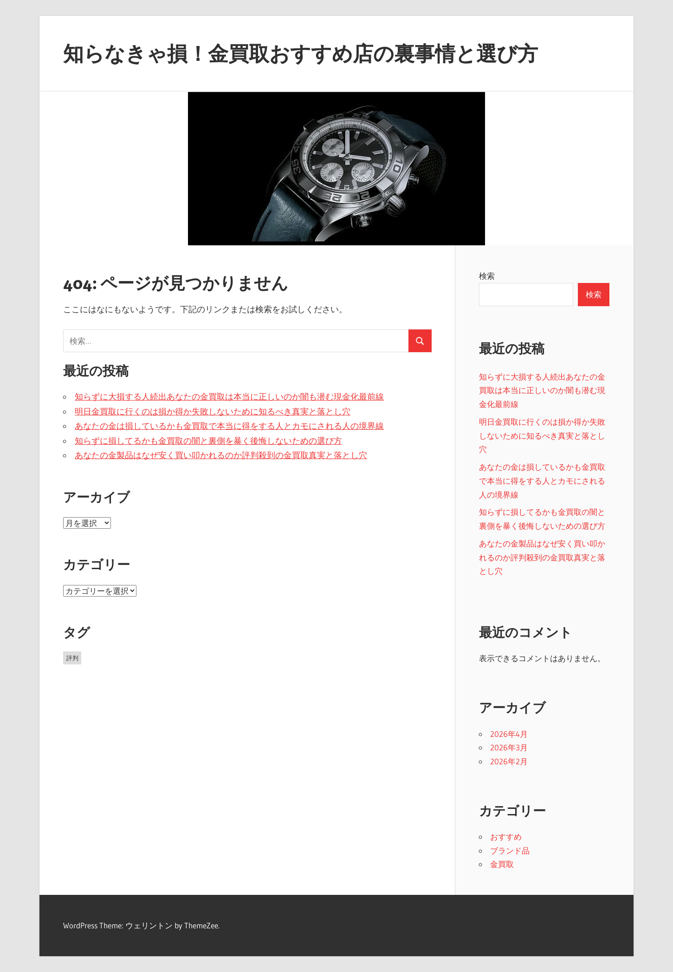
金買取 (502, 864)
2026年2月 (509, 761)
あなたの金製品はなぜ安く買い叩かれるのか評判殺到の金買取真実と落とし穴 (221, 455)
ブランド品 (510, 850)
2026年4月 (509, 734)
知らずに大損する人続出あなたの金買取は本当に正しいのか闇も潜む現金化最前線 (229, 397)
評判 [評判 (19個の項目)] (72, 658)
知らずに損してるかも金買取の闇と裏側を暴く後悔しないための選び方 (208, 441)
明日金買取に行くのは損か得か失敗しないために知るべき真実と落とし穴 (212, 412)
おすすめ (506, 836)
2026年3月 (509, 747)
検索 (487, 276)
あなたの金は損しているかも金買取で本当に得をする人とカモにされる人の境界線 (229, 426)
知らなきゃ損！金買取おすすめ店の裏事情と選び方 (300, 53)
